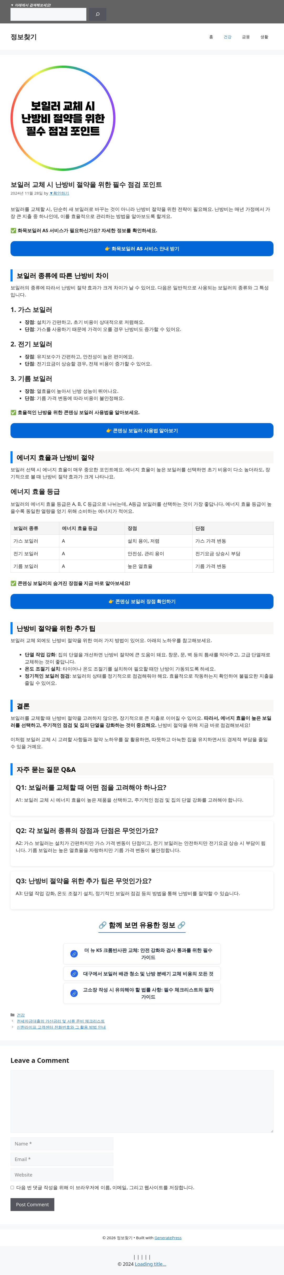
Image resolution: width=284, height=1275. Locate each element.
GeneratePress (168, 1237)
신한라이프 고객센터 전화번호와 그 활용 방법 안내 (61, 1027)
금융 (246, 36)
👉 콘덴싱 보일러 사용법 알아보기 (142, 430)
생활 (264, 36)
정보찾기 (23, 36)
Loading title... (150, 1264)
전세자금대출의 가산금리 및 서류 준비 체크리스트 (61, 1021)
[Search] (97, 14)
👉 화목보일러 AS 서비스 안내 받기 (142, 248)
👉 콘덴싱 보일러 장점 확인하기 (142, 601)
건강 (228, 36)
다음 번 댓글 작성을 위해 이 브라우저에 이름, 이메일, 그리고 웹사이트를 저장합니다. (105, 1187)
